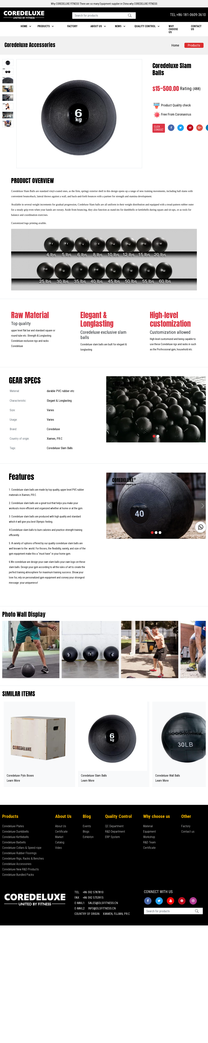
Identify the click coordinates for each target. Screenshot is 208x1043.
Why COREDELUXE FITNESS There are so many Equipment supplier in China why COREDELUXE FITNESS (104, 3)
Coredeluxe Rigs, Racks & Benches (23, 858)
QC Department (114, 826)
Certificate (61, 831)
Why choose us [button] (173, 29)
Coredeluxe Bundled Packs (18, 874)
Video (58, 848)
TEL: (188, 14)
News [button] (118, 26)
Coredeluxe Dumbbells (15, 831)
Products (44, 26)
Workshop (149, 837)
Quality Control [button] (145, 26)
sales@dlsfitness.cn (103, 903)
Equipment (149, 831)
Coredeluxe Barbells (14, 842)
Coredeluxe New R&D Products (20, 869)
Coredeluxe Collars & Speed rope (21, 848)
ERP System (112, 837)
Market (59, 837)
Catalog (59, 842)
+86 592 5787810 (93, 892)
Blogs (86, 831)
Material (148, 826)
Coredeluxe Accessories (29, 45)
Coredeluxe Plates (13, 826)
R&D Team (149, 842)
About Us (60, 826)
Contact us (187, 831)
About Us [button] (96, 26)
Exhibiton (88, 837)
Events (87, 826)
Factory (72, 26)
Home (24, 26)
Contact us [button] (196, 28)
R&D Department (115, 831)
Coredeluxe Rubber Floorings (19, 853)
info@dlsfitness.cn (102, 908)
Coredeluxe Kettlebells (15, 837)
